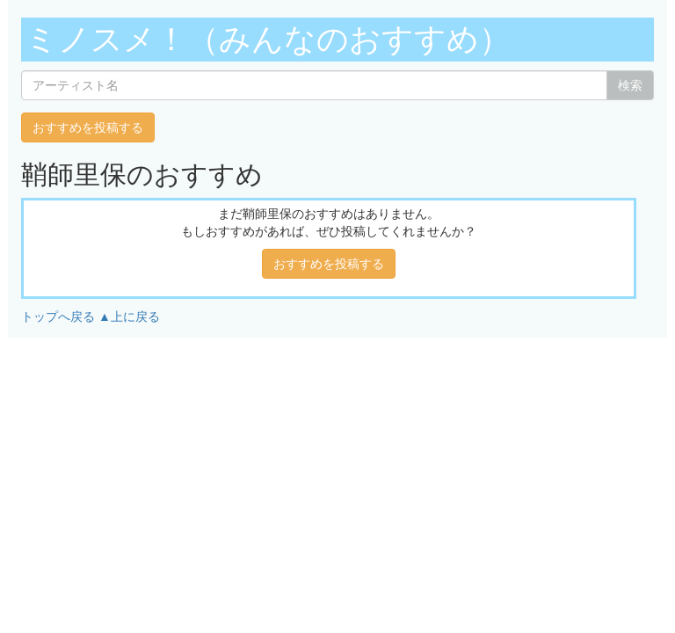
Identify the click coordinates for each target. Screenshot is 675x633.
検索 (630, 85)
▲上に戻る (129, 316)
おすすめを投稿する (88, 127)
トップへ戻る (58, 316)
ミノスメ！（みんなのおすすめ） (268, 39)
